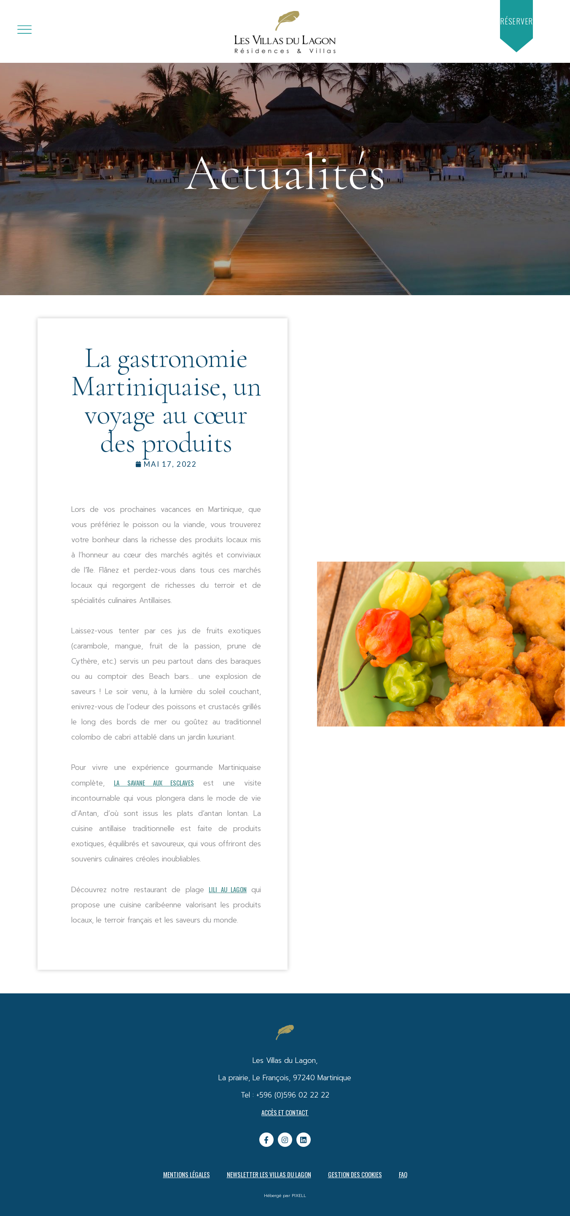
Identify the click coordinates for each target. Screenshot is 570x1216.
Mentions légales (186, 1174)
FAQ (403, 1174)
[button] (516, 21)
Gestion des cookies (355, 1174)
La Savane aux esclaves (154, 782)
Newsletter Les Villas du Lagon (269, 1174)
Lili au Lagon (228, 889)
